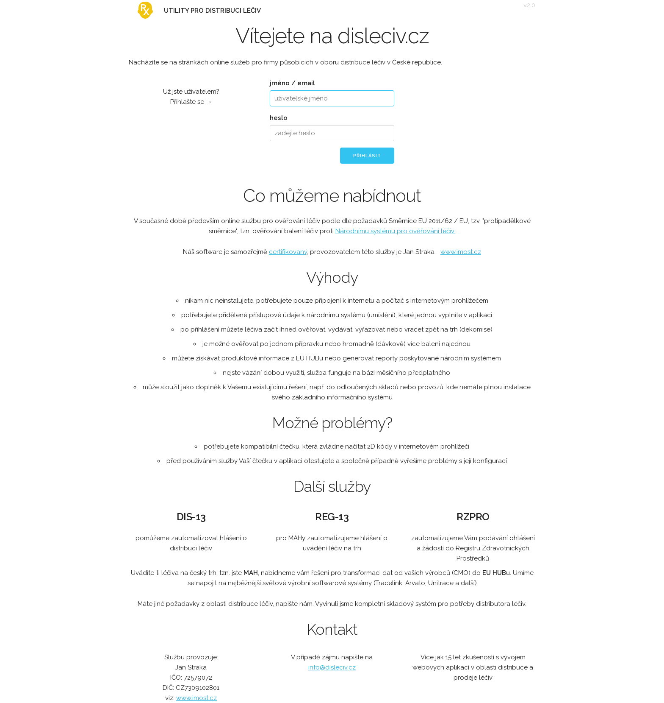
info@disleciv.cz (332, 667)
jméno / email (292, 83)
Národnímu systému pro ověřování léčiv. (395, 231)
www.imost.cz (460, 252)
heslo (279, 118)
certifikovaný (288, 252)
